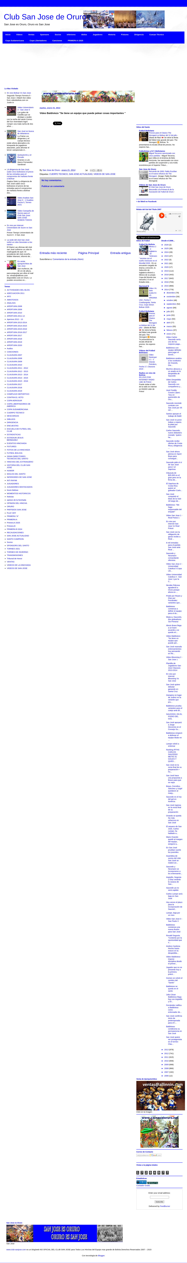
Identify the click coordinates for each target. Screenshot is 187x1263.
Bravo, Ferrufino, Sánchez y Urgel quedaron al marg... (174, 789)
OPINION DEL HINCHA (17, 503)
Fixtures (125, 34)
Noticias (10, 497)
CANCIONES (12, 352)
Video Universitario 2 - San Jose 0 (26, 108)
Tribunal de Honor (14, 558)
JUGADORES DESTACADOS (19, 487)
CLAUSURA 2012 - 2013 (17, 371)
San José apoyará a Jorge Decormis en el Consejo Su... (174, 725)
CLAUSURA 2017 (14, 384)
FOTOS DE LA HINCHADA (18, 450)
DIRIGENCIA (12, 422)
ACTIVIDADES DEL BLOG (18, 290)
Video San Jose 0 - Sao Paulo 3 (174, 920)
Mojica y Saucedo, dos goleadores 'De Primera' (174, 619)
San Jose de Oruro (147, 169)
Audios (10, 348)
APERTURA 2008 (14, 306)
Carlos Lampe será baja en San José (174, 896)
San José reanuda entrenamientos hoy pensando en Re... (174, 650)
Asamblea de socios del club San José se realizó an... (173, 859)
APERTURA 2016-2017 (17, 332)
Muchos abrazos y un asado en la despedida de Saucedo (174, 372)
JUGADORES (13, 484)
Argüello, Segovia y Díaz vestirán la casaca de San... (173, 880)
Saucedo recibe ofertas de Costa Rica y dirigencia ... (174, 444)
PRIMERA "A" (13, 516)
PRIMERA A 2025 (75, 40)
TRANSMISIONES (15, 555)
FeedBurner (165, 1206)
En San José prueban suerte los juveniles (173, 849)
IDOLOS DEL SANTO (16, 474)
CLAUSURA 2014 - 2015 (17, 378)
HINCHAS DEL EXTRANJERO (20, 462)
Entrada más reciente (53, 253)
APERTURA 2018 (14, 339)
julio (169, 311)
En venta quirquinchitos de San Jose (25, 263)
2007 (166, 1072)
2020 (166, 267)
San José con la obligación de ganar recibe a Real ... (173, 535)
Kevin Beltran (12, 490)
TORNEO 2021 (13, 549)
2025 (166, 248)
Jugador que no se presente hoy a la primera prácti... (174, 970)
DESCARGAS (13, 416)
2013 (166, 1049)
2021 (166, 263)
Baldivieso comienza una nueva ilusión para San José (173, 928)
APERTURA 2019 (14, 342)
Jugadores (97, 34)
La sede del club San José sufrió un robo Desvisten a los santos (19, 242)
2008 (166, 1068)
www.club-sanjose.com (16, 1249)
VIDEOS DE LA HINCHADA (19, 565)
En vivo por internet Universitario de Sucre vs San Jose (19, 227)
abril (169, 322)
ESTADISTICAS (14, 434)
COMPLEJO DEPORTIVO (18, 394)
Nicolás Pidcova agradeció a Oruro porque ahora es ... (173, 588)
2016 (166, 282)
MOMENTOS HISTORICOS (19, 493)
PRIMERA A (12, 519)
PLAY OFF (11, 513)
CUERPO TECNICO (58, 174)
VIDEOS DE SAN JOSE (105, 174)
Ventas (31, 34)
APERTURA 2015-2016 (17, 329)
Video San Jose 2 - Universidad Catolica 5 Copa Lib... (174, 567)
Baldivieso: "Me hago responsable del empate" (174, 508)
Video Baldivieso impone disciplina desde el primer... (174, 960)
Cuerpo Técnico (156, 34)
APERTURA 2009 (14, 309)
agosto (170, 308)
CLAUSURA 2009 (14, 361)
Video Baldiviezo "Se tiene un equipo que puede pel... (173, 639)
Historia (111, 34)
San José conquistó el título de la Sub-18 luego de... (174, 497)
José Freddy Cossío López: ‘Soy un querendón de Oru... (173, 394)
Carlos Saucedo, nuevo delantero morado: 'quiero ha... (174, 433)
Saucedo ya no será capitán (172, 889)
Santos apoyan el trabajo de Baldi (173, 415)
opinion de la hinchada (16, 500)
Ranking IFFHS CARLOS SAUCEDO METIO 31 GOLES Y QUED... (172, 755)
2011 (166, 1057)
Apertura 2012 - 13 (15, 319)
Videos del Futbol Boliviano (147, 351)
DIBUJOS (11, 419)
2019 (166, 271)
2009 (166, 1064)
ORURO (10, 506)
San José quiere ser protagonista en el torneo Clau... (174, 1040)
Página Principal (88, 253)
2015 (166, 286)
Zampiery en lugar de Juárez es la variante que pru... (174, 698)
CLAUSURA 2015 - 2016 (17, 381)
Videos (19, 34)
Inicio (8, 34)
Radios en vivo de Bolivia (147, 374)
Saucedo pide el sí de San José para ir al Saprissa (174, 465)
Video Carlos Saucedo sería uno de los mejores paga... (173, 340)
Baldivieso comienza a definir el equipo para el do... (174, 609)
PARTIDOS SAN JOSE (17, 510)
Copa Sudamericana (15, 40)
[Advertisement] (79, 65)
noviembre (171, 296)
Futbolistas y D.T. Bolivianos (152, 151)
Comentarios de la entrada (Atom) (68, 259)
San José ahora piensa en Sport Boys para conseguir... (174, 455)
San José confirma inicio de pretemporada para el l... (174, 1019)
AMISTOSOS (12, 300)
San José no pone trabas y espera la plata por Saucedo (174, 423)
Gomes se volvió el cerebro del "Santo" (174, 980)
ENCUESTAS (13, 426)
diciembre (171, 293)
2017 (166, 278)
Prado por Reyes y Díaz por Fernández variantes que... (174, 599)
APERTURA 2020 (14, 345)
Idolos (84, 34)
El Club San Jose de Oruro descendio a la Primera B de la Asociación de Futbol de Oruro (161, 189)
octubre (170, 300)
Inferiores (71, 34)
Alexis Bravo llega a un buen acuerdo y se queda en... (173, 628)
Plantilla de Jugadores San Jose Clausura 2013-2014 (173, 666)
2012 (166, 1053)
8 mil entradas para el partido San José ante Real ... (173, 546)
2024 (166, 252)
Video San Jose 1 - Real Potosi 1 (174, 516)
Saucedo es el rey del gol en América (174, 799)
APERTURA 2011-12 (16, 316)
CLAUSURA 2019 (14, 391)
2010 (166, 1061)
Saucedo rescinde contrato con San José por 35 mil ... (174, 406)
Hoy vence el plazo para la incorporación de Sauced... (174, 905)
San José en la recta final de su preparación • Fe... (174, 768)
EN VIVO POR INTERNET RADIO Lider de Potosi (146, 379)
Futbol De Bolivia (147, 244)
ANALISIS (11, 303)
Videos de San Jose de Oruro (152, 185)
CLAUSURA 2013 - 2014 (17, 374)
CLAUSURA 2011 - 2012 (17, 368)
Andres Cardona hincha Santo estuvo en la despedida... (173, 949)
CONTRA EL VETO (15, 397)
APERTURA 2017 (14, 335)
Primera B (11, 526)
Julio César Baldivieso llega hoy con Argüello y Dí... (174, 998)
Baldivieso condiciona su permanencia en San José (174, 1029)
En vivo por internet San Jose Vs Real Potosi (172, 524)
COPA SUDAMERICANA (17, 409)
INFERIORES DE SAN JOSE (19, 477)
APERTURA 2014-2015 (17, 326)
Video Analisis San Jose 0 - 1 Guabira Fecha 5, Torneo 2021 (25, 201)
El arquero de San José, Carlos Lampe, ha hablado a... (174, 829)
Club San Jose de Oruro (45, 17)
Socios (58, 34)
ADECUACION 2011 (16, 293)
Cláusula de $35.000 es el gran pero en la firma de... (173, 476)
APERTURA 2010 (14, 313)
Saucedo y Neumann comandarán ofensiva (172, 556)
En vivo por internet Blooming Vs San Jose (172, 677)
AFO (9, 296)
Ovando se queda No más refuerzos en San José (173, 819)
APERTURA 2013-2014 (17, 322)
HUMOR (10, 470)
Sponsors (44, 34)
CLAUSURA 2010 (14, 365)
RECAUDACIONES (15, 532)
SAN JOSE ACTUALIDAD (80, 174)
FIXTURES (11, 446)
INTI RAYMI (12, 480)
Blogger (101, 1255)
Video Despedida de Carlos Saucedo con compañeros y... (174, 383)
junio (169, 315)
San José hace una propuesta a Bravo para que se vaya (174, 778)
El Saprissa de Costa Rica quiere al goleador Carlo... (174, 486)
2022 (166, 260)
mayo (169, 319)
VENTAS (10, 562)
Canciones (57, 40)
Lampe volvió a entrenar (172, 745)
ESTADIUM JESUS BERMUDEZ (15, 439)
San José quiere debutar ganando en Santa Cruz (173, 687)
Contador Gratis (143, 1185)
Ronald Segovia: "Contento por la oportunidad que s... (174, 938)
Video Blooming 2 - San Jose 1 (174, 658)
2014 (166, 289)
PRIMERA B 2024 (14, 529)
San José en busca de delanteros (26, 132)
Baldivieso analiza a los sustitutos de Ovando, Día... (174, 361)
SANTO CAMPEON (15, 539)
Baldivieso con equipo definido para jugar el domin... (173, 351)
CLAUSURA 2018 (14, 387)
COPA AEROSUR (14, 400)
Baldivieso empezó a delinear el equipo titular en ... (174, 736)
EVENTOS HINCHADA (17, 443)
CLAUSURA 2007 (14, 355)
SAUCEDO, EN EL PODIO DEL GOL (174, 716)
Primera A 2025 (13, 523)
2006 (166, 1076)
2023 (166, 256)
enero (169, 334)
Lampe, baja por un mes (173, 914)
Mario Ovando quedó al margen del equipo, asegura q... (174, 840)
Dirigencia (139, 34)
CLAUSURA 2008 (14, 358)
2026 (166, 245)
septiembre (172, 304)
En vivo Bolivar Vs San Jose (19, 93)
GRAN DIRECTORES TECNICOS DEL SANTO (17, 457)
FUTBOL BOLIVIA (14, 453)
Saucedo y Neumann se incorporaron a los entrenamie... (174, 870)
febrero (170, 330)
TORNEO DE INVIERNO (17, 552)
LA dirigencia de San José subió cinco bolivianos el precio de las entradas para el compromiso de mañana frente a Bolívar (20, 174)
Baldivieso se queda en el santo (172, 988)
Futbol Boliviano (146, 131)
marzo (170, 326)
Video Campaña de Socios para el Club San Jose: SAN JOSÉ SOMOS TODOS (26, 215)
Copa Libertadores (38, 40)
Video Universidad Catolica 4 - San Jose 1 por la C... (174, 577)
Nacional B (144, 286)
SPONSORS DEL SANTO (18, 545)
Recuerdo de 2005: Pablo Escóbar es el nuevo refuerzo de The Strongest (163, 173)
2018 (166, 274)
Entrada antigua (120, 253)
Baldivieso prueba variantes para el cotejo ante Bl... (174, 708)
